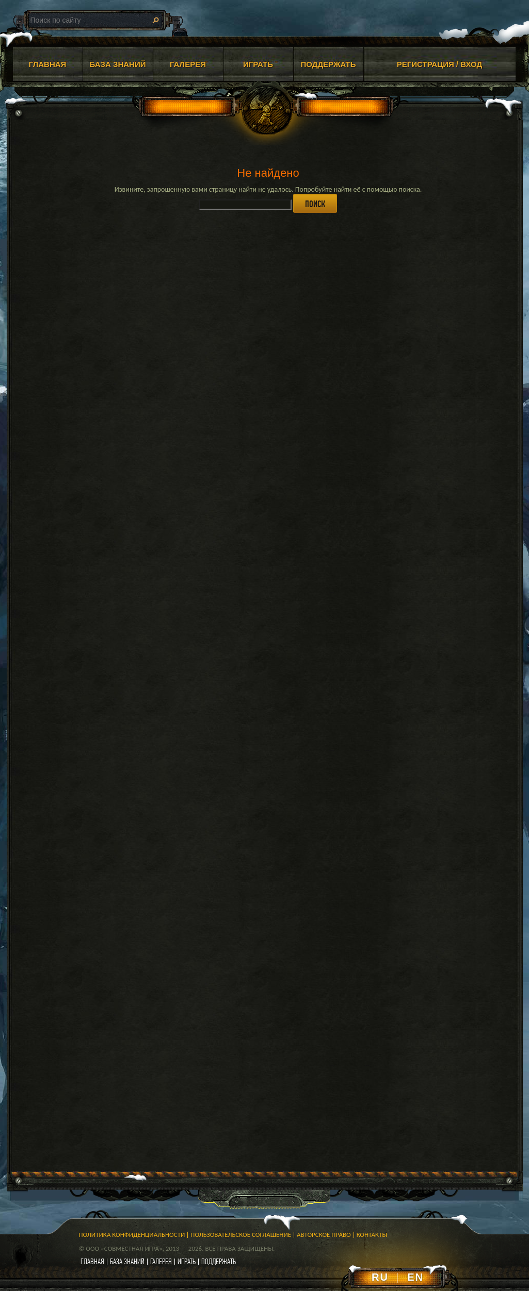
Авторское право (324, 1234)
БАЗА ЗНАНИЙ (118, 64)
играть (187, 1261)
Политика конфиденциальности (132, 1234)
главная (92, 1261)
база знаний (127, 1261)
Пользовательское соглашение (240, 1234)
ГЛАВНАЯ (48, 64)
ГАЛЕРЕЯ (188, 64)
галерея (161, 1261)
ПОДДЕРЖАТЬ (328, 64)
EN (415, 1277)
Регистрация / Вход (440, 64)
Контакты (372, 1234)
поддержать (218, 1261)
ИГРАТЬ (258, 64)
